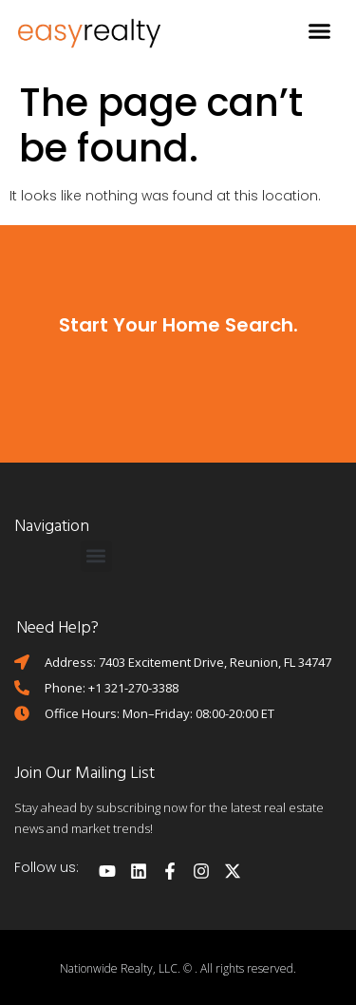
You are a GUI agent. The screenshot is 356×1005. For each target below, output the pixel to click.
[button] (320, 31)
